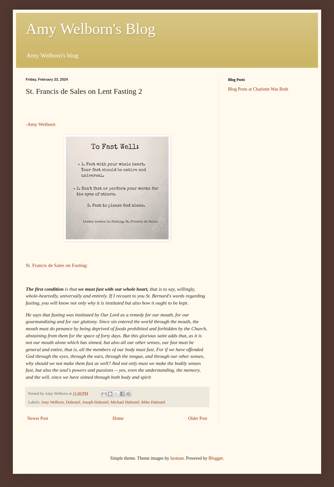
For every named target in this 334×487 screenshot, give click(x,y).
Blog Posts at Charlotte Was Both (258, 89)
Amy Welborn (52, 402)
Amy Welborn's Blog (90, 28)
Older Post (197, 418)
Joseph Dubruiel (95, 402)
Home (118, 418)
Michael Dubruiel (125, 402)
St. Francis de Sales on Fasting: (57, 265)
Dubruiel (73, 402)
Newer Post (37, 418)
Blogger (215, 458)
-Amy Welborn (40, 124)
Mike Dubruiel (153, 402)
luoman (177, 458)
